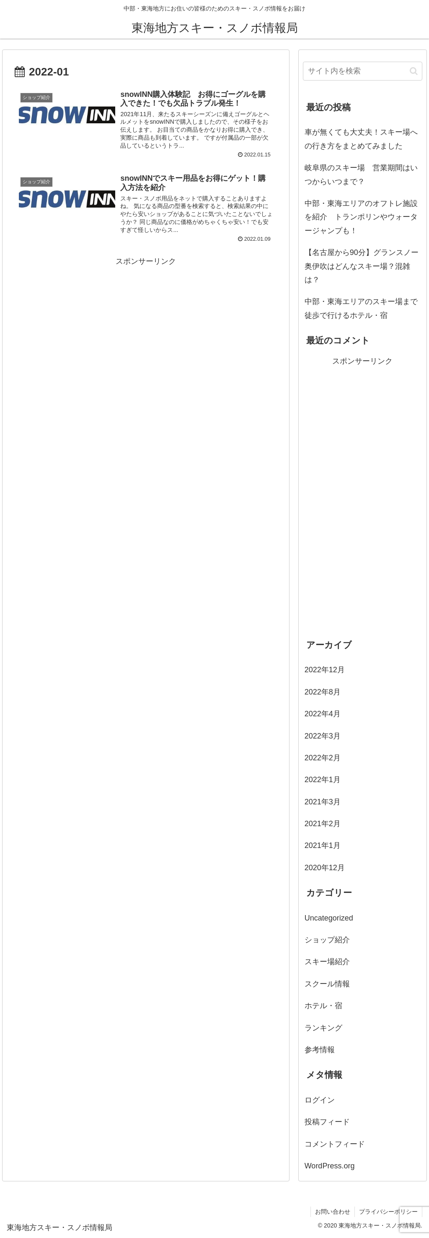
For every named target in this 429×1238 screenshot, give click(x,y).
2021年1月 (323, 845)
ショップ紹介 (327, 940)
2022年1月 (323, 779)
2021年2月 (323, 823)
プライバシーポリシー (388, 1211)
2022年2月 (323, 758)
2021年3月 (323, 802)
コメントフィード (335, 1144)
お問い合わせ (332, 1211)
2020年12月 (325, 867)
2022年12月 (325, 670)
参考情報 (320, 1050)
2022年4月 (323, 714)
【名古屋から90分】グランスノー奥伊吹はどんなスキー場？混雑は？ (362, 266)
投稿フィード (327, 1122)
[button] (413, 71)
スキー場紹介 (327, 961)
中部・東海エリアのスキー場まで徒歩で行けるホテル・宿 (361, 308)
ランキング (323, 1028)
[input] (362, 71)
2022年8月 (323, 692)
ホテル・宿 (323, 1005)
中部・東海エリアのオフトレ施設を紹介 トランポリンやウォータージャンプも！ (361, 217)
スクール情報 (327, 984)
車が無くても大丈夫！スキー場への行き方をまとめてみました (361, 139)
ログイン (320, 1100)
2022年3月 (323, 736)
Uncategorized (329, 918)
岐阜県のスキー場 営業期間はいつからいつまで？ (361, 174)
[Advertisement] (146, 326)
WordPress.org (330, 1166)
